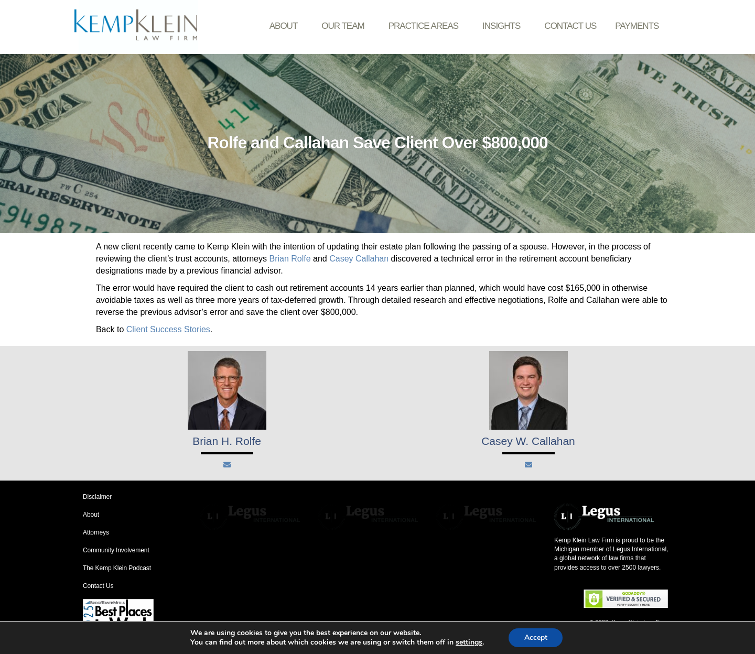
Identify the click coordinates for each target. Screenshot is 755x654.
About (286, 26)
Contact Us (570, 26)
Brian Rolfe (289, 258)
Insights (503, 26)
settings (468, 642)
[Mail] (227, 465)
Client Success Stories (168, 329)
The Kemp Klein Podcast (117, 568)
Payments (637, 26)
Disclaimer (97, 497)
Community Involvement (116, 550)
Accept (535, 637)
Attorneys (96, 532)
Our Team (345, 26)
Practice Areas (426, 26)
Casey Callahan (359, 258)
